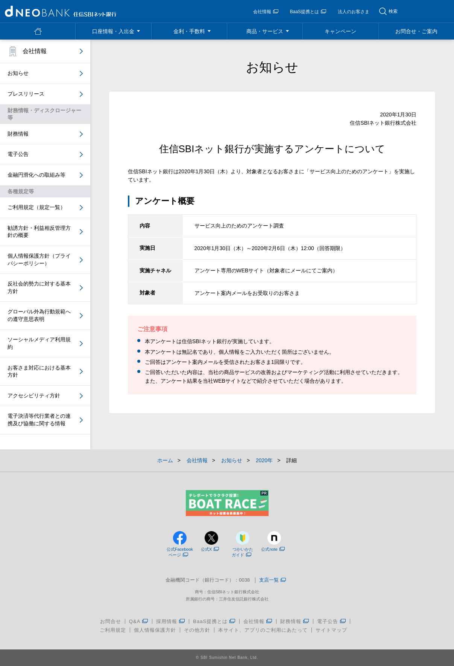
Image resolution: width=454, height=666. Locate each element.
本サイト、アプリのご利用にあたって (263, 630)
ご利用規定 (113, 630)
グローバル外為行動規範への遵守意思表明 (39, 315)
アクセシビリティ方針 (34, 396)
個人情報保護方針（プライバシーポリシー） (39, 259)
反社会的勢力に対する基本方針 (39, 287)
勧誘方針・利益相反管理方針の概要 (39, 231)
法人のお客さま (353, 11)
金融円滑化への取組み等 (36, 175)
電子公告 (18, 154)
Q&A (138, 621)
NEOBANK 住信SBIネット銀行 (61, 11)
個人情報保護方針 (155, 630)
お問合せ (110, 621)
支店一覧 (272, 580)
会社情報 (265, 11)
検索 (393, 11)
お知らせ (18, 73)
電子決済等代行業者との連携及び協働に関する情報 (39, 419)
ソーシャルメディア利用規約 (39, 343)
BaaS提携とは (308, 11)
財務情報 (18, 134)
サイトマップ (331, 630)
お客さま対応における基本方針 (39, 371)
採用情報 (170, 621)
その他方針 (197, 630)
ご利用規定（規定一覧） (36, 207)
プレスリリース (26, 94)
